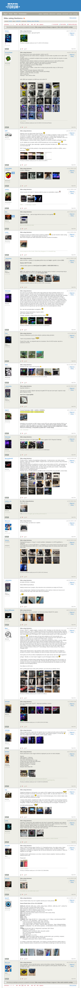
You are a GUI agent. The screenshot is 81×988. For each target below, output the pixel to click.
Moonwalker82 (9, 458)
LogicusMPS (8, 168)
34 (22, 287)
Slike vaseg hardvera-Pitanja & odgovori (46, 27)
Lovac (7, 820)
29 (22, 208)
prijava (40, 13)
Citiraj (72, 35)
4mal (6, 364)
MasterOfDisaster (10, 610)
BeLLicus (7, 521)
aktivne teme (52, 13)
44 (22, 382)
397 (25, 24)
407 (35, 24)
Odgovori (72, 33)
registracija (45, 13)
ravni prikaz (63, 24)
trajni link (74, 48)
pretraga (75, 13)
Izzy (6, 789)
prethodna (6, 24)
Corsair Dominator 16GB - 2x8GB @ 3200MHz (32, 410)
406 (32, 24)
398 (28, 24)
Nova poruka (73, 18)
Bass (6, 628)
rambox (7, 189)
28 (22, 433)
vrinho (7, 232)
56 (22, 48)
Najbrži (7, 410)
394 (17, 24)
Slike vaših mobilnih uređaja (65, 27)
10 (26, 958)
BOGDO (7, 751)
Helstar (7, 31)
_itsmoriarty (8, 258)
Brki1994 (7, 845)
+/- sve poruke (55, 24)
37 (22, 454)
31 (22, 726)
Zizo (6, 212)
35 (22, 164)
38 (22, 517)
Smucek (7, 878)
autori (71, 13)
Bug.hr (5, 14)
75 (22, 361)
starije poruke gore (72, 24)
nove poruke (65, 13)
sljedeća (41, 24)
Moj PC (6, 48)
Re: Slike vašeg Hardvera (27, 501)
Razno (15, 14)
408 (37, 24)
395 (19, 24)
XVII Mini (7, 701)
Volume (7, 540)
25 (22, 254)
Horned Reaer (9, 52)
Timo (6, 333)
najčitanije (59, 13)
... (14, 24)
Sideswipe (8, 291)
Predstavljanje (22, 14)
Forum (10, 14)
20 (22, 842)
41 (22, 698)
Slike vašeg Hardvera (26, 31)
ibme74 (7, 898)
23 (22, 958)
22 (22, 606)
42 (22, 406)
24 (22, 894)
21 (22, 185)
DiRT (6, 131)
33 (22, 228)
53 (22, 497)
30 (22, 329)
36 (22, 748)
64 (22, 127)
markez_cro (8, 501)
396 (22, 24)
